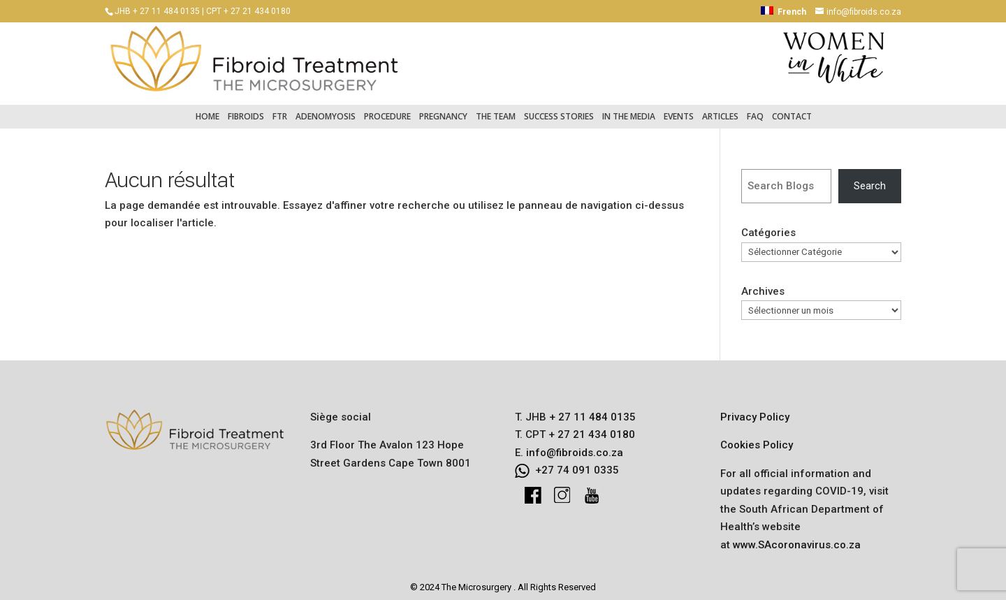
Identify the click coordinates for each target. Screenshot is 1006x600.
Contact (792, 109)
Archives (763, 284)
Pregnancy (443, 109)
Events (679, 109)
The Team (496, 109)
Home (207, 109)
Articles (720, 109)
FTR (279, 109)
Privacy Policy (754, 410)
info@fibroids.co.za (574, 445)
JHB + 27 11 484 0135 (157, 11)
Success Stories (559, 109)
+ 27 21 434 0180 (590, 427)
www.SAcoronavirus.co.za (797, 538)
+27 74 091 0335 (577, 463)
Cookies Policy (756, 438)
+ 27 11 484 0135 (591, 410)
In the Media (628, 109)
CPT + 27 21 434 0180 (248, 11)
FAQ (755, 109)
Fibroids (246, 109)
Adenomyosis (326, 109)
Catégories (768, 226)
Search (870, 179)
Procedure (387, 109)
